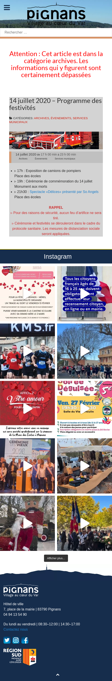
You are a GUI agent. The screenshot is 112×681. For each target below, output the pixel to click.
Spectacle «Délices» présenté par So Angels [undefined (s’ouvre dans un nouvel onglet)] (63, 192)
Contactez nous (15, 629)
